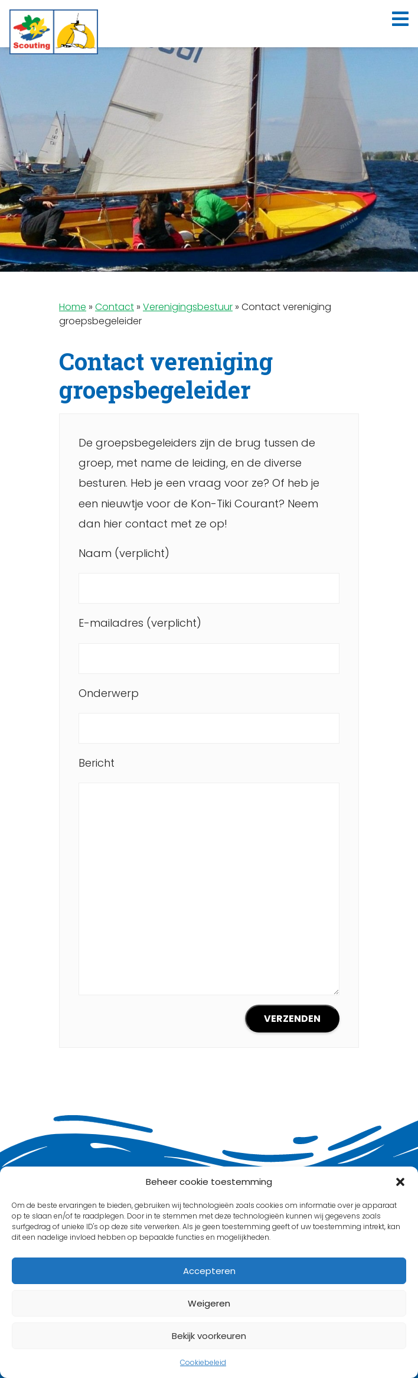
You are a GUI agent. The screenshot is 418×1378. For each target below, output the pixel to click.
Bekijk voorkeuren (209, 1336)
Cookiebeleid (203, 1362)
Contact (114, 307)
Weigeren (209, 1303)
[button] (400, 1182)
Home (72, 307)
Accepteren (209, 1271)
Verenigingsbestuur (188, 307)
